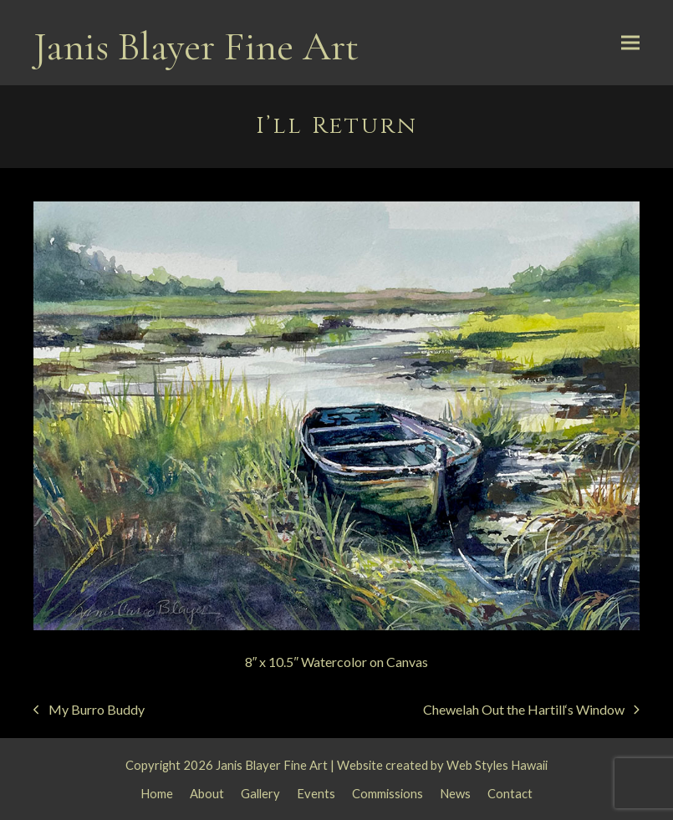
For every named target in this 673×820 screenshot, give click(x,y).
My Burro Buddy (89, 711)
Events (316, 793)
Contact (510, 793)
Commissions (387, 793)
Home (156, 793)
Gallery (260, 793)
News (455, 793)
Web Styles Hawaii (497, 764)
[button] (630, 43)
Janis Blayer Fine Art (196, 47)
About (207, 793)
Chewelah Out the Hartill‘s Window (531, 711)
